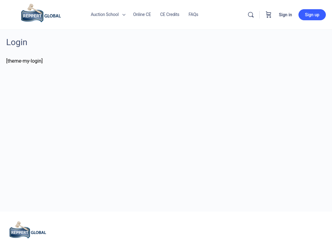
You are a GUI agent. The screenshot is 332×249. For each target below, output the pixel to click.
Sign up (312, 14)
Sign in (285, 14)
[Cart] (269, 14)
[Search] (251, 14)
